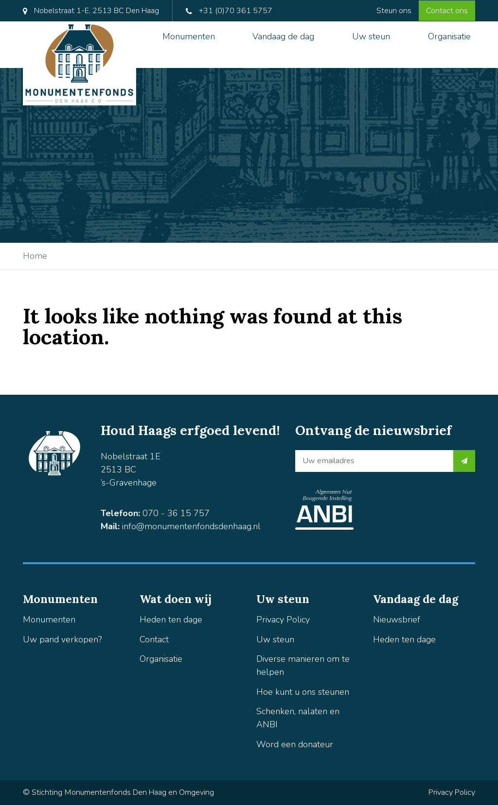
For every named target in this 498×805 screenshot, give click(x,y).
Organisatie (449, 36)
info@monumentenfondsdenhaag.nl (191, 526)
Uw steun (371, 36)
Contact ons (447, 10)
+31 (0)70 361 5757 (229, 10)
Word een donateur (294, 744)
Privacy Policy (283, 619)
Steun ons (393, 10)
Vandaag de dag (283, 36)
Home (35, 256)
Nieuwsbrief (396, 619)
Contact (154, 639)
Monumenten (188, 36)
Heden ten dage (171, 619)
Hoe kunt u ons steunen (302, 692)
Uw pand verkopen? (62, 639)
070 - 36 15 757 (176, 513)
